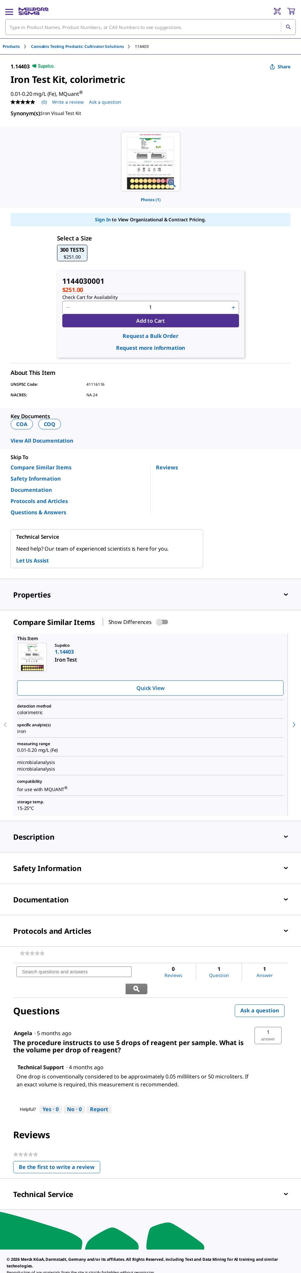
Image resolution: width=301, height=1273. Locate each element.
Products (11, 46)
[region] (150, 161)
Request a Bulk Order (150, 336)
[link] (32, 953)
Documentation (31, 489)
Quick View (150, 688)
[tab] (17, 46)
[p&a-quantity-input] (150, 307)
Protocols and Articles (39, 501)
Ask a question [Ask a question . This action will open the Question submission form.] (105, 102)
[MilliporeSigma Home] (33, 11)
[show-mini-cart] (291, 11)
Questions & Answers (38, 512)
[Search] (288, 27)
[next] (294, 724)
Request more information (150, 348)
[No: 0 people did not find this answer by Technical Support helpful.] (74, 1093)
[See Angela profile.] (23, 1016)
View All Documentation (42, 440)
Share (280, 66)
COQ (50, 424)
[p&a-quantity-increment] (233, 307)
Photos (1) (151, 199)
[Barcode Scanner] (277, 11)
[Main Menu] (9, 11)
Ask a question (259, 993)
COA (21, 424)
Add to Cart (150, 320)
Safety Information (36, 478)
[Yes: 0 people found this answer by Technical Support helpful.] (50, 1093)
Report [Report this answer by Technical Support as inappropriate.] (99, 1092)
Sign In (102, 219)
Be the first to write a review (59, 1151)
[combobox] (150, 27)
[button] (72, 253)
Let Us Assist (32, 560)
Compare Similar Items (41, 467)
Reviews (167, 467)
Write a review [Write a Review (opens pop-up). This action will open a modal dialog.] (68, 102)
